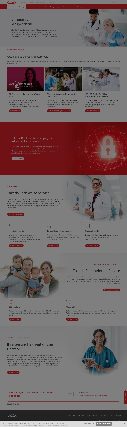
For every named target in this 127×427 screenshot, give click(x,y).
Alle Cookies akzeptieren (104, 423)
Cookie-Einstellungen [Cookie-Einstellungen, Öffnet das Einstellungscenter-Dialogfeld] (89, 423)
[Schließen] (124, 424)
